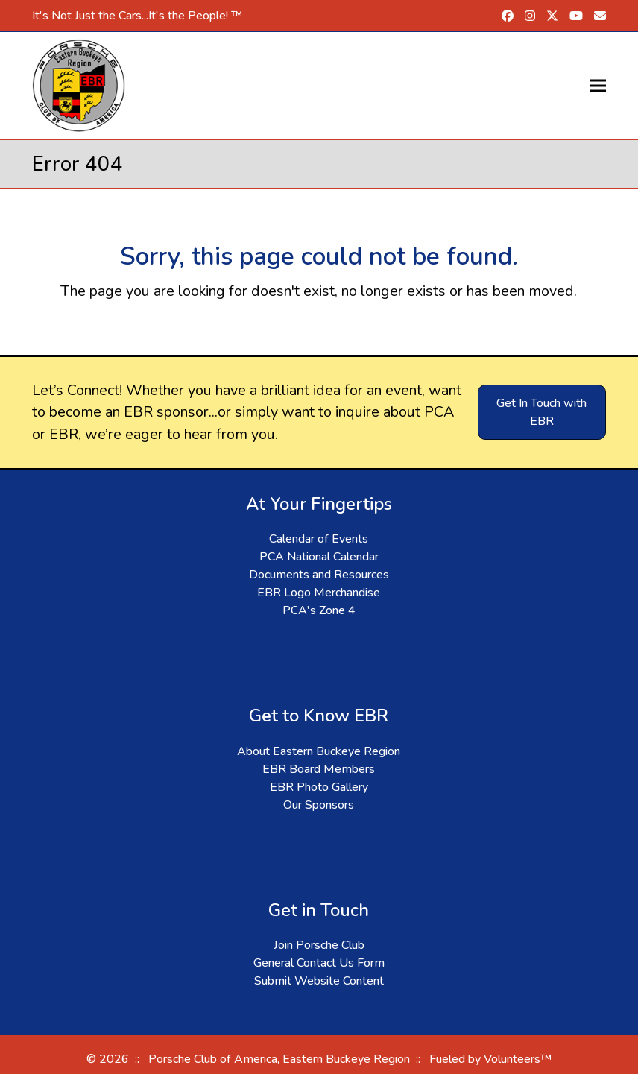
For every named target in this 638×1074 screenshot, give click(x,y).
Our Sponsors (318, 805)
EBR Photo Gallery (319, 787)
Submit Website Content (319, 981)
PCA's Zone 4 (319, 610)
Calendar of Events (318, 539)
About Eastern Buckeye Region (318, 751)
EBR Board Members (318, 769)
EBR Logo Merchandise (318, 592)
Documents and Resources (319, 574)
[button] (598, 85)
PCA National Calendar (319, 557)
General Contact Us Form (319, 963)
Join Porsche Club (319, 945)
